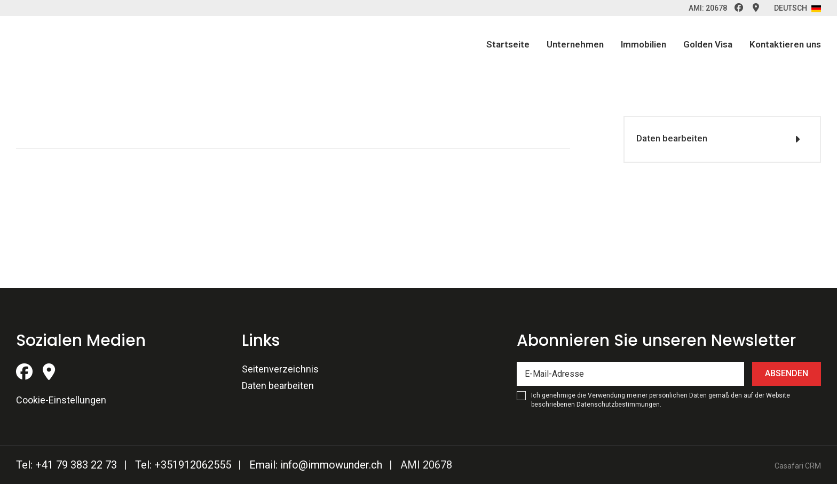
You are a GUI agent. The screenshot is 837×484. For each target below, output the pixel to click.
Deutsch (797, 8)
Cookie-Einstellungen (61, 400)
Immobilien (643, 44)
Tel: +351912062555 (183, 464)
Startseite (508, 44)
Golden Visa (707, 44)
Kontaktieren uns (785, 44)
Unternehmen (575, 44)
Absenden (786, 373)
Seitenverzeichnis (280, 369)
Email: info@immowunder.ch (315, 464)
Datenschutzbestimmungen (618, 404)
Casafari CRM (798, 466)
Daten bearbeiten (670, 138)
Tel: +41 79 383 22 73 (66, 464)
